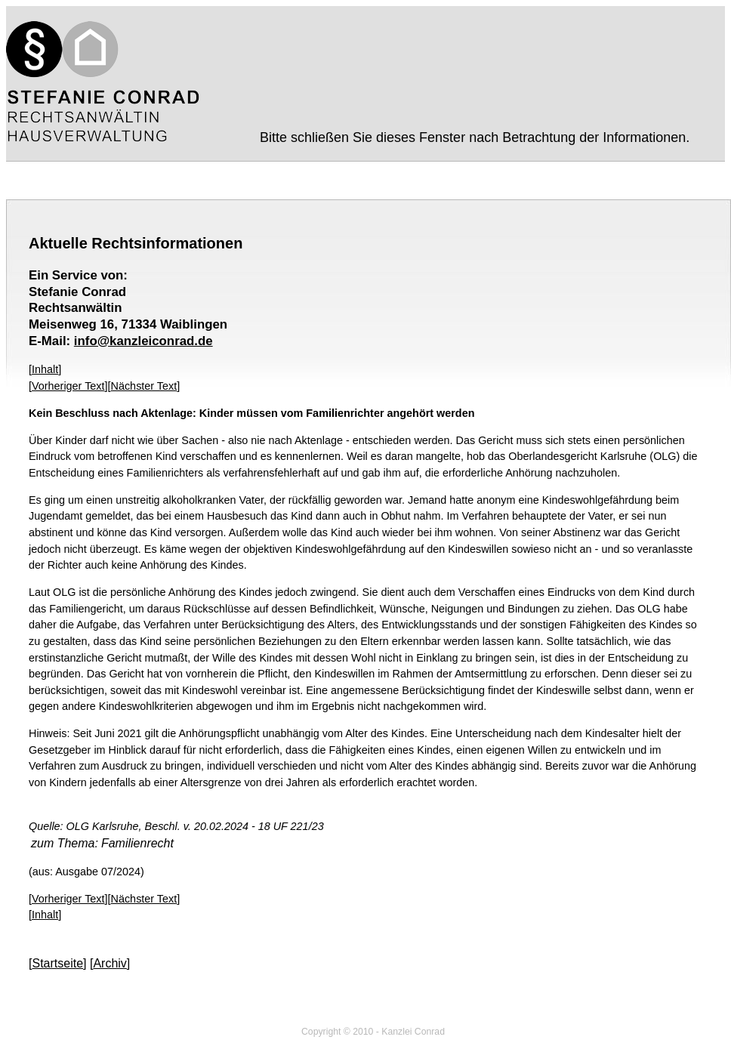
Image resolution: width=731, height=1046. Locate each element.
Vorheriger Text (68, 386)
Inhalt (45, 369)
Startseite (57, 963)
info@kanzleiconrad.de (143, 341)
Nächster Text (144, 386)
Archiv (109, 963)
